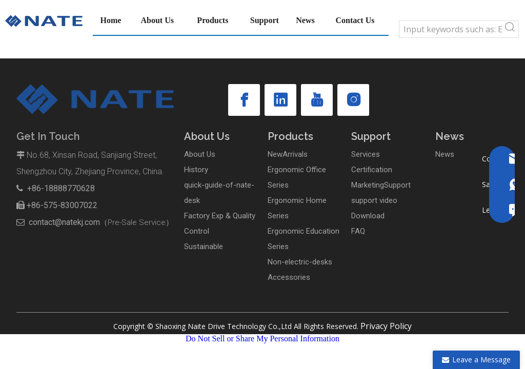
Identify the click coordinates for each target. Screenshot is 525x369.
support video (374, 200)
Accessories (289, 277)
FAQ (358, 231)
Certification (371, 169)
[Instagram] (353, 100)
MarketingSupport (381, 185)
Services (365, 154)
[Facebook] (244, 100)
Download (368, 215)
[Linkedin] (280, 100)
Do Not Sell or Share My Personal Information (262, 338)
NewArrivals (288, 154)
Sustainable (203, 246)
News (444, 154)
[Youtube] (317, 100)
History (196, 169)
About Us (199, 154)
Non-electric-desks (300, 261)
